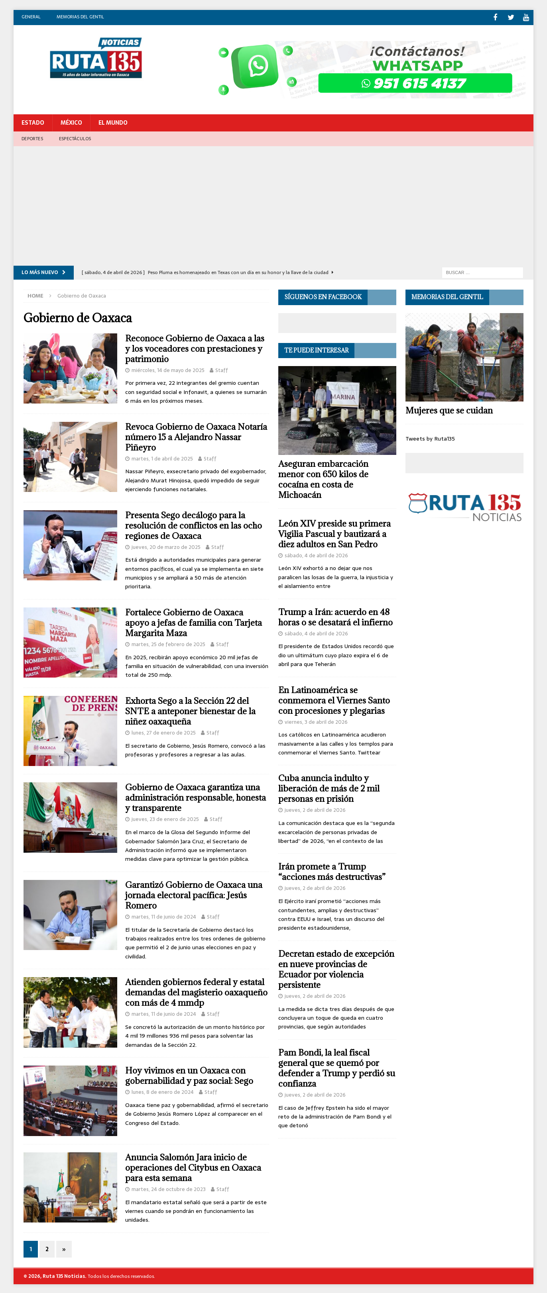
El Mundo (113, 122)
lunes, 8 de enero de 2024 (163, 1091)
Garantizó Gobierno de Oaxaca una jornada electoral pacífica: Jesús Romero (193, 894)
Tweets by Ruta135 (430, 437)
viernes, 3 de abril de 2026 (316, 721)
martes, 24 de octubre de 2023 (169, 1188)
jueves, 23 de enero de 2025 (165, 818)
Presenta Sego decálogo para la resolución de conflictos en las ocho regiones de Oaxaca (193, 524)
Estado (33, 122)
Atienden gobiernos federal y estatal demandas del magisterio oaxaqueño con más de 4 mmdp (196, 991)
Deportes (32, 137)
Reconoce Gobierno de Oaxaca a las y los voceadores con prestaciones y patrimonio (194, 347)
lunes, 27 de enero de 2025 (164, 731)
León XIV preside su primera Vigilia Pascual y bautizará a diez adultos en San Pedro (334, 533)
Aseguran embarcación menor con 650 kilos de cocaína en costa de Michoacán (323, 478)
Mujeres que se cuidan (449, 409)
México (71, 122)
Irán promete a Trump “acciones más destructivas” (332, 871)
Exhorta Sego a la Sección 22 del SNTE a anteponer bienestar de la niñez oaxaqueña (190, 710)
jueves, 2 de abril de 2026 (315, 809)
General (31, 16)
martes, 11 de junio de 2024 (164, 915)
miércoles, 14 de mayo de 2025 (168, 369)
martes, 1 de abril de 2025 (162, 457)
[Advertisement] (273, 205)
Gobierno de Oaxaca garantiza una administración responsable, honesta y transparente (195, 797)
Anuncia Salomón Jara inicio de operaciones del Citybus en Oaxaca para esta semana (193, 1166)
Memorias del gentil (80, 16)
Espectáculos (75, 137)
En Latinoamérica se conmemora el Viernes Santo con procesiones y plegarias (334, 699)
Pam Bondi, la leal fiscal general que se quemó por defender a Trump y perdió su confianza (336, 1067)
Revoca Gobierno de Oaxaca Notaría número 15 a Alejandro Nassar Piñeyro (196, 436)
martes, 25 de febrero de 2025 (168, 643)
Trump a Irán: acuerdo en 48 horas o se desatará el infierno (335, 616)
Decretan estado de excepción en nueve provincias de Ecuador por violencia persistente (336, 968)
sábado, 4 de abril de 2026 (316, 554)
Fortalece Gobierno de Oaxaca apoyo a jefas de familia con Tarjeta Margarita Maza (193, 621)
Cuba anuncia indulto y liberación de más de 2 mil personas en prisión (329, 787)
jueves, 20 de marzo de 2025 (166, 546)
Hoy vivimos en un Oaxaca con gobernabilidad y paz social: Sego (189, 1074)
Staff (221, 369)
